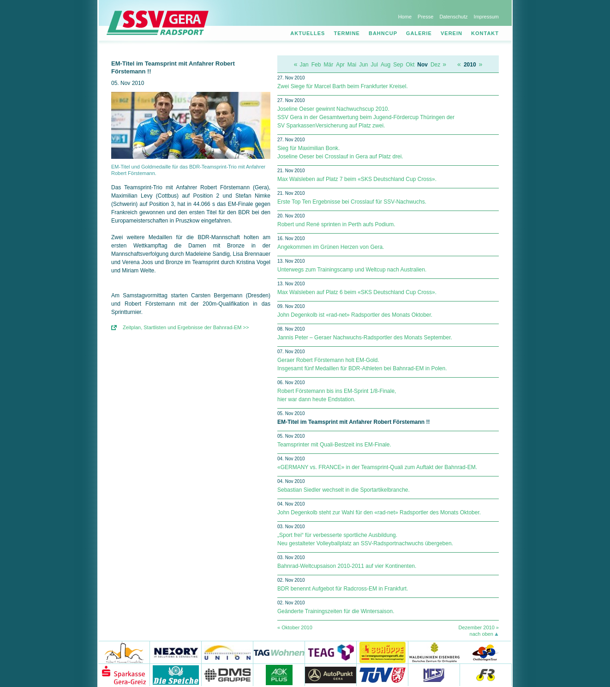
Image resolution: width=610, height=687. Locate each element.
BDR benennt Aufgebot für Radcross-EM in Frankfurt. (342, 588)
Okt (410, 64)
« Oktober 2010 (294, 627)
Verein (451, 33)
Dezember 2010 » (479, 627)
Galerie (419, 33)
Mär (328, 64)
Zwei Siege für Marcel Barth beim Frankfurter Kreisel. (342, 86)
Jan (303, 64)
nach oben (481, 634)
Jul (374, 64)
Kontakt (485, 33)
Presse (425, 16)
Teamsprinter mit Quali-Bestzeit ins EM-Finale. (334, 444)
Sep (398, 64)
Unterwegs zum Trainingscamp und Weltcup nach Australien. (351, 269)
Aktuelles (307, 33)
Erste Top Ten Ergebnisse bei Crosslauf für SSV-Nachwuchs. (351, 202)
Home (405, 16)
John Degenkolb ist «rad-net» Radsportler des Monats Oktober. (354, 315)
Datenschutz (453, 16)
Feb (316, 64)
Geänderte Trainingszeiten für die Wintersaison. (335, 611)
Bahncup (383, 33)
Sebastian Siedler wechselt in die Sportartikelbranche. (343, 490)
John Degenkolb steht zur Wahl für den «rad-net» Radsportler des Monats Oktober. (379, 512)
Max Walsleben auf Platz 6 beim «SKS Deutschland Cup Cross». (357, 292)
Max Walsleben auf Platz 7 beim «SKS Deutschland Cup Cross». (357, 179)
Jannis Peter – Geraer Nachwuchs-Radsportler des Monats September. (364, 337)
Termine (347, 33)
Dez (435, 64)
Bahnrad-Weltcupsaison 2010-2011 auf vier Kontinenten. (346, 566)
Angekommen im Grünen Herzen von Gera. (330, 247)
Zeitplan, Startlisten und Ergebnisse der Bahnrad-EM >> (186, 327)
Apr (340, 64)
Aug (385, 64)
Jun (363, 64)
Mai (351, 64)
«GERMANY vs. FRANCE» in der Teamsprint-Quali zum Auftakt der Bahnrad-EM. (377, 467)
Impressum (486, 16)
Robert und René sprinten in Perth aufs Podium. (336, 224)
